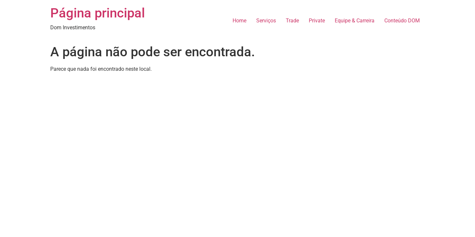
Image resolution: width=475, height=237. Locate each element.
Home (239, 20)
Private (317, 20)
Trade (292, 20)
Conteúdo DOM (402, 20)
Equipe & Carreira (354, 20)
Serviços (266, 20)
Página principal (97, 13)
